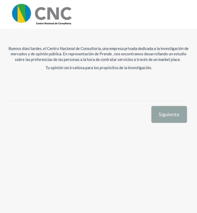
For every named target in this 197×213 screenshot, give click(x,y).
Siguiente (169, 114)
